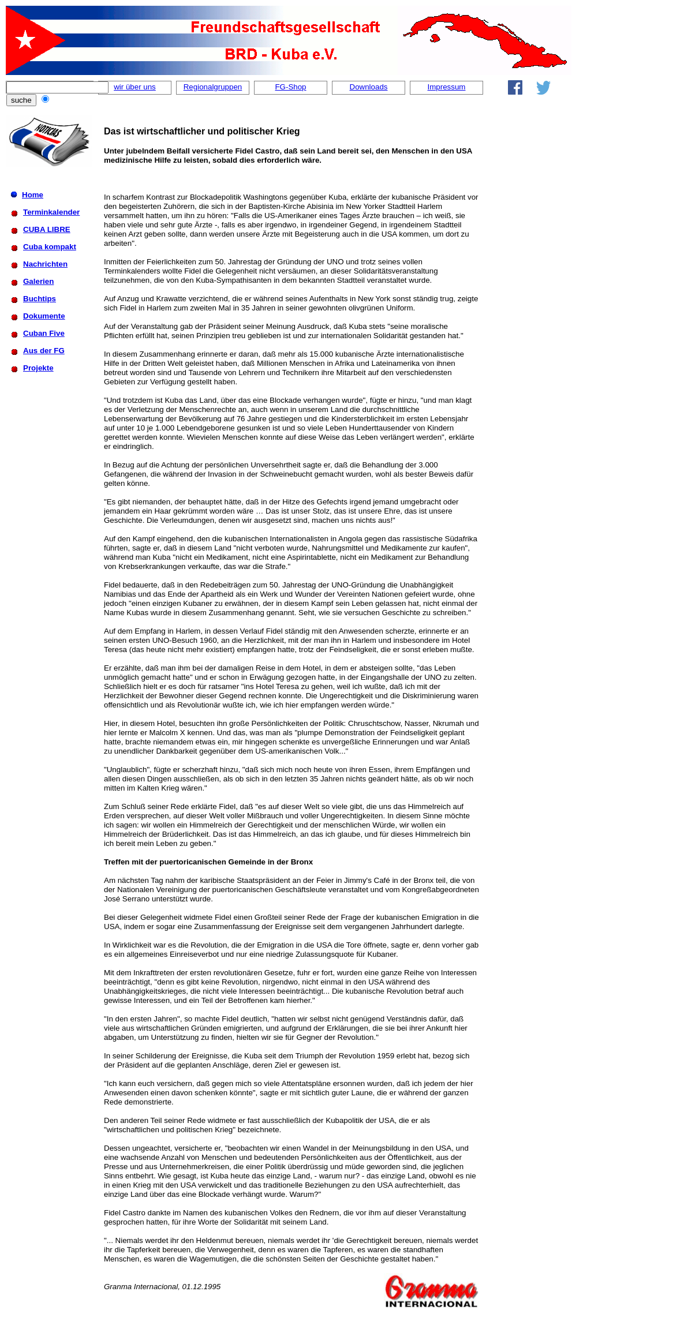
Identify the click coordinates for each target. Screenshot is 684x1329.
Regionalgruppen (213, 87)
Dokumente (44, 316)
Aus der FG (44, 350)
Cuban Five (44, 333)
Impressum (447, 87)
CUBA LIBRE (46, 229)
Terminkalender (51, 212)
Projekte (38, 368)
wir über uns (135, 87)
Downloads (369, 87)
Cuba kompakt (49, 246)
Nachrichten (45, 264)
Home (32, 194)
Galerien (38, 281)
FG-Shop (290, 87)
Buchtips (39, 298)
